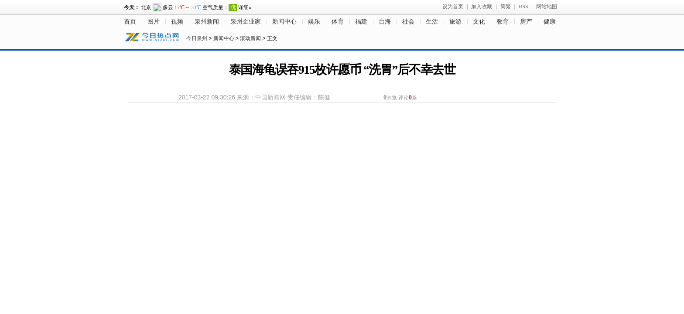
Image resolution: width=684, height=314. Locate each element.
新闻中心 (284, 21)
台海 (385, 21)
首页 (130, 21)
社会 (408, 21)
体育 (338, 21)
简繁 (505, 6)
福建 (361, 21)
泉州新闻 (207, 21)
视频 (177, 21)
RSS (523, 6)
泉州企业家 (245, 21)
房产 (526, 21)
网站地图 (546, 6)
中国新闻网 (270, 97)
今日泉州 (196, 38)
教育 (502, 21)
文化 (479, 21)
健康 (550, 21)
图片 (153, 21)
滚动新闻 (250, 38)
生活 (432, 21)
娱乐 (314, 21)
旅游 (455, 21)
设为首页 (452, 6)
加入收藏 (481, 6)
